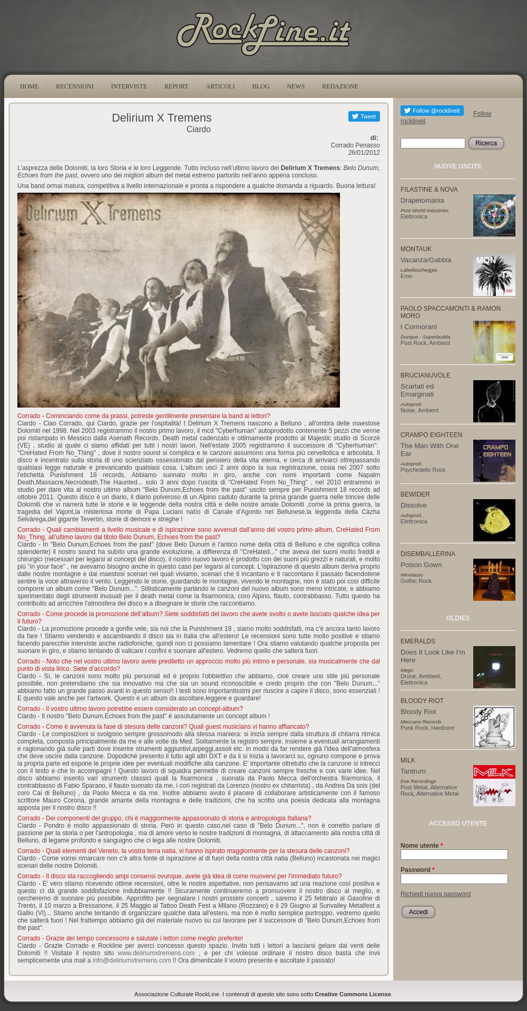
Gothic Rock (416, 581)
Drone (408, 676)
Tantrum (413, 771)
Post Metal (414, 787)
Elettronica (414, 216)
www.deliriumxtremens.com (156, 953)
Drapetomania (422, 200)
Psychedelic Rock (423, 470)
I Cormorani (419, 327)
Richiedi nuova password (436, 894)
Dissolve (414, 505)
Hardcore (442, 728)
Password (418, 870)
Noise (408, 410)
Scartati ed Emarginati (417, 390)
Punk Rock (414, 728)
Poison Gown (421, 565)
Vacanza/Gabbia (426, 260)
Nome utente (422, 845)
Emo (406, 276)
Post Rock (413, 343)
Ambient (440, 343)
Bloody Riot (418, 712)
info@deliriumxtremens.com (132, 960)
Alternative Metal (437, 793)
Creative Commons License (353, 994)
